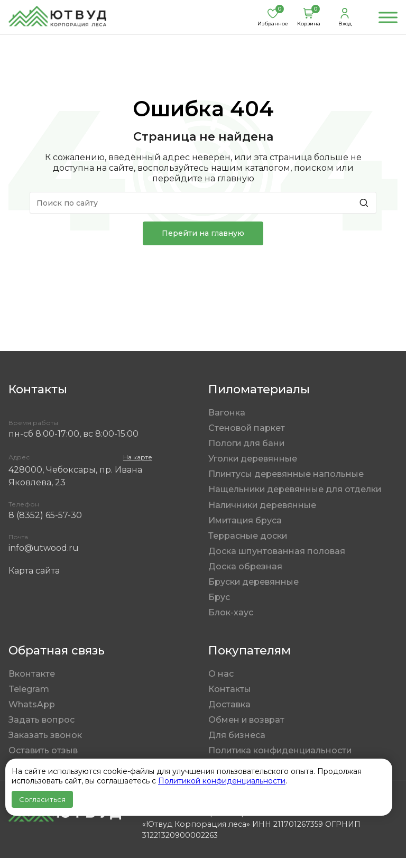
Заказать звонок (45, 735)
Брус (219, 597)
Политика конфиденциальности (280, 750)
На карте (137, 457)
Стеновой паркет (246, 428)
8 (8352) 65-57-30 (45, 515)
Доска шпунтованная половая (276, 551)
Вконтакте (31, 674)
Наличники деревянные (262, 505)
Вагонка (226, 413)
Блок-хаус (230, 612)
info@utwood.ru (43, 548)
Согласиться (42, 799)
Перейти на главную (203, 233)
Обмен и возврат (246, 720)
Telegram (28, 689)
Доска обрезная (245, 566)
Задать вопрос (41, 720)
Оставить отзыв (43, 750)
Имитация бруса (245, 520)
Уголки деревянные (252, 459)
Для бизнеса (236, 735)
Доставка (229, 704)
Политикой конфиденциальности (221, 781)
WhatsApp (31, 704)
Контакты (229, 689)
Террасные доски (247, 536)
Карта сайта (34, 571)
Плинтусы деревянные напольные (286, 474)
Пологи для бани (246, 443)
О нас (221, 674)
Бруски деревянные (253, 582)
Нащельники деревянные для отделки (294, 489)
